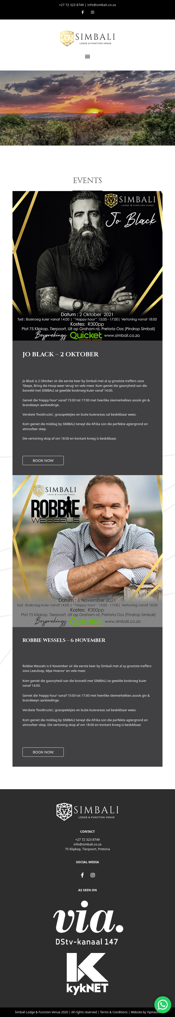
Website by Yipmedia (145, 1012)
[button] (88, 56)
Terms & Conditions (114, 1012)
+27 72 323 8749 (71, 5)
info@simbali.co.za (102, 5)
